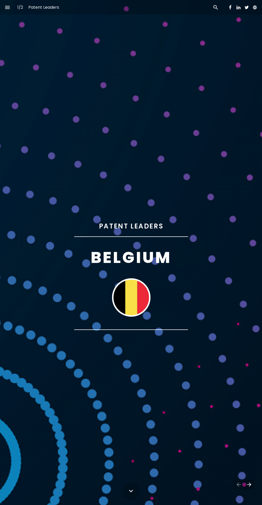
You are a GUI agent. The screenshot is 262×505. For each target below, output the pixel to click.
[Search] (215, 7)
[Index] (7, 7)
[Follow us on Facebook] (230, 7)
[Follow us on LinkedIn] (238, 7)
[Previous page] (238, 484)
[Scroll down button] (131, 491)
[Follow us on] (254, 7)
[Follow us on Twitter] (246, 7)
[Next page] (249, 484)
